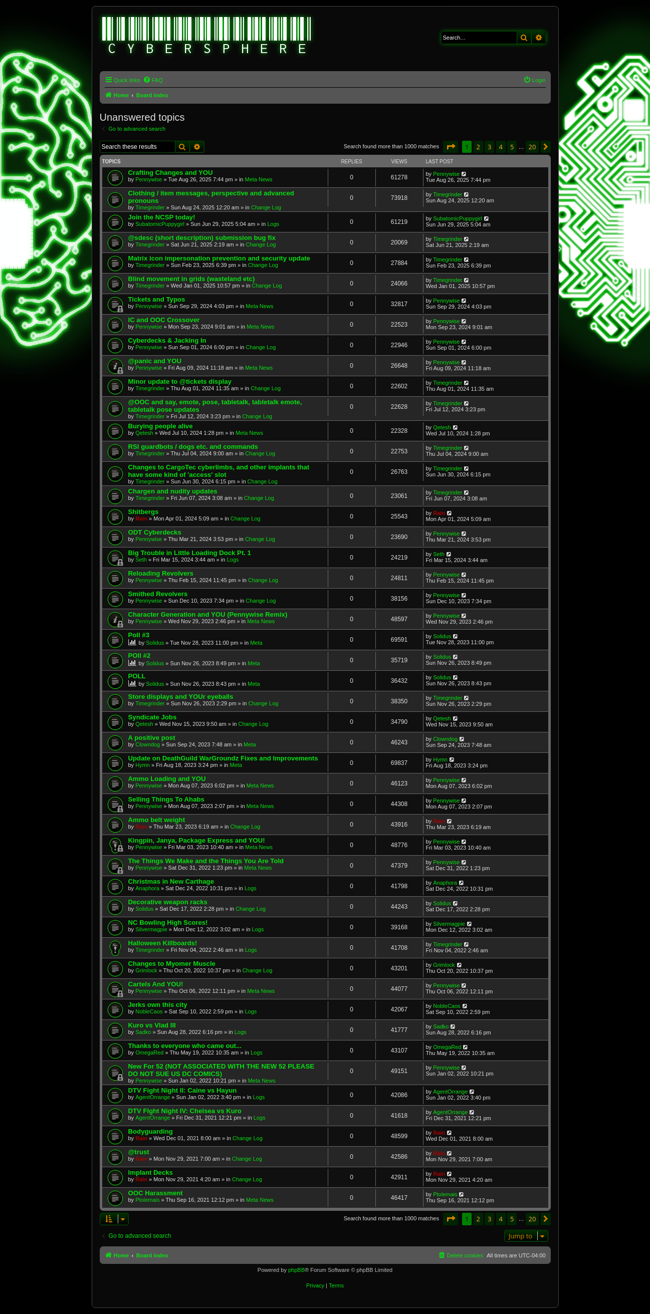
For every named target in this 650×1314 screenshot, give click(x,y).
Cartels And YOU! (155, 984)
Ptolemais (147, 1200)
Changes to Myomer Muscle (171, 963)
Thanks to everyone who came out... (185, 1045)
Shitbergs (143, 511)
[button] (450, 147)
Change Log (266, 207)
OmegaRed (149, 1052)
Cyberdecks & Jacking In (167, 340)
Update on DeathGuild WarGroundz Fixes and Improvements (223, 758)
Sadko (143, 1032)
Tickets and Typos (156, 299)
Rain (141, 518)
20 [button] (532, 146)
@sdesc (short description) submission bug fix (202, 237)
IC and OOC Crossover (164, 320)
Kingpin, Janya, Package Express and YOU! (196, 840)
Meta (256, 643)
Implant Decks (150, 1172)
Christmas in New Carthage (171, 881)
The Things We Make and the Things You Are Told (206, 861)
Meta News (259, 179)
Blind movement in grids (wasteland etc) (191, 279)
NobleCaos (148, 1011)
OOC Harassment (155, 1193)
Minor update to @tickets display (180, 381)
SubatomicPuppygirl (159, 224)
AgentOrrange (152, 1097)
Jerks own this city (157, 1004)
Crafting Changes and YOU (170, 172)
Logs (273, 224)
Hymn (142, 765)
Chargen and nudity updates (173, 491)
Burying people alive (160, 426)
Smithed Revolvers (158, 594)
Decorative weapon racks (167, 902)
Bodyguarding (150, 1131)
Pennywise (148, 179)
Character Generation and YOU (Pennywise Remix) (208, 614)
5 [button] (512, 146)
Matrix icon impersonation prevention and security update (219, 258)
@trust (138, 1152)
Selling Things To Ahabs (166, 799)
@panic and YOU (154, 361)
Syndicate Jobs (152, 717)
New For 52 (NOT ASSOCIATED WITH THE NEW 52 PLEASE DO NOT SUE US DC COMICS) (221, 1070)
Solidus (155, 643)
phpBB (296, 1270)
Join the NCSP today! (161, 217)
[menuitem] (153, 80)
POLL (137, 676)
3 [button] (489, 146)
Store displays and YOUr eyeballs (181, 696)
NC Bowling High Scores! (168, 922)
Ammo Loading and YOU (167, 778)
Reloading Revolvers (160, 573)
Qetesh (144, 433)
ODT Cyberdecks (154, 532)
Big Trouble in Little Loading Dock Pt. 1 (189, 553)
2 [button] (478, 146)
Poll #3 (139, 635)
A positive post (151, 737)
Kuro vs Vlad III (152, 1025)
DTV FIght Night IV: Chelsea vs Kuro (185, 1111)
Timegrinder (149, 207)
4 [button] (501, 146)
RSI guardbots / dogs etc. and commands (193, 446)
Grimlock (146, 970)
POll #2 (139, 655)
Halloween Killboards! (162, 943)
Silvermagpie (151, 929)
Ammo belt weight (156, 820)
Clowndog (147, 744)
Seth (141, 560)
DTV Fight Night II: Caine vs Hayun (182, 1090)
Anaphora (147, 888)
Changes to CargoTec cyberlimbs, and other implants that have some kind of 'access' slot (219, 470)
